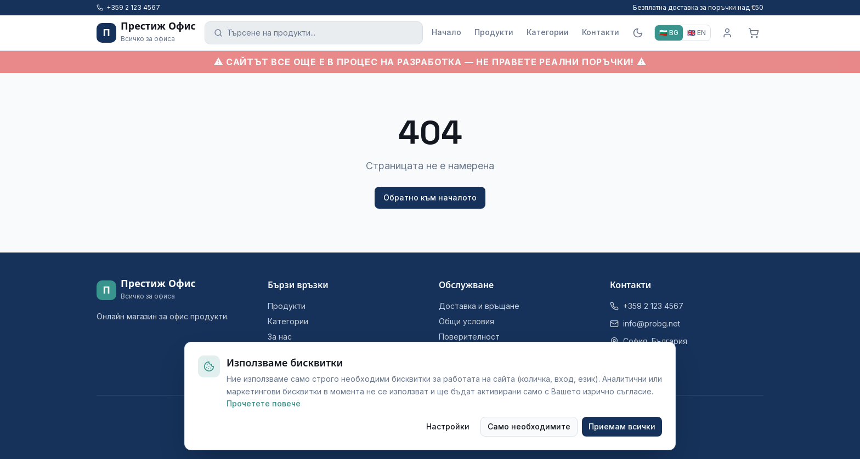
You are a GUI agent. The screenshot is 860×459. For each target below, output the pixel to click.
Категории (548, 32)
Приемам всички (622, 426)
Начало (446, 32)
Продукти (493, 32)
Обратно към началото (430, 197)
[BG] (669, 33)
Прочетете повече (264, 403)
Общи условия (466, 321)
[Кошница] (753, 33)
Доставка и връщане (479, 306)
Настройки (447, 426)
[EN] (696, 33)
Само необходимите (529, 426)
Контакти (600, 32)
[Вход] (727, 33)
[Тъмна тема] (638, 33)
